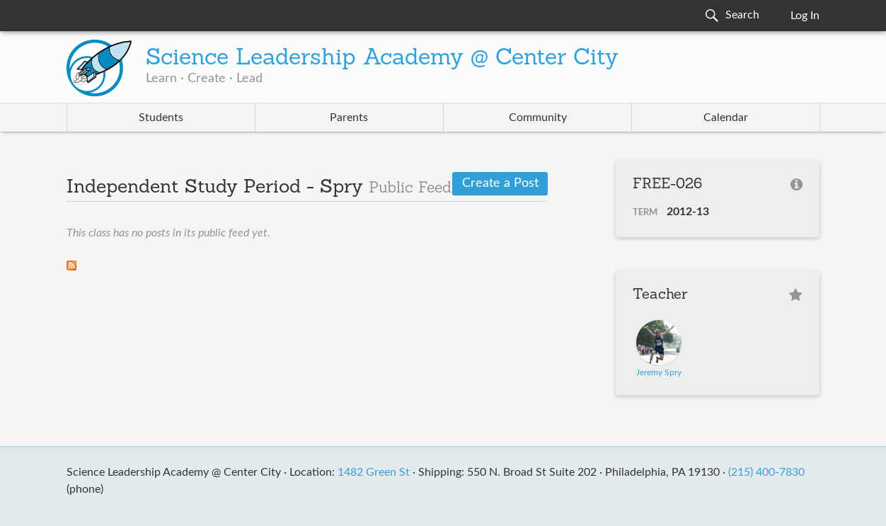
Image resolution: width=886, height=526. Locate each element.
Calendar (725, 117)
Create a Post (500, 183)
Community (538, 117)
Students (161, 117)
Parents (349, 117)
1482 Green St (374, 472)
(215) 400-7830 (766, 472)
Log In (804, 15)
